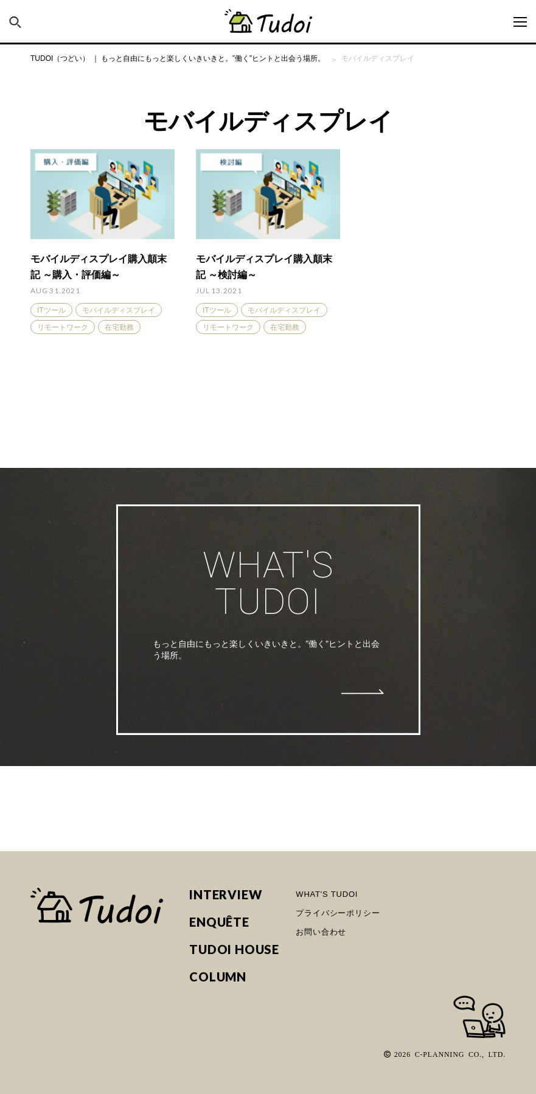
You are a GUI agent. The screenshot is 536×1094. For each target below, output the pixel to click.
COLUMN (217, 977)
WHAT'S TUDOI (327, 894)
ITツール (51, 310)
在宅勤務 (119, 327)
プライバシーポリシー (338, 913)
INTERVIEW (225, 895)
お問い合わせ (321, 931)
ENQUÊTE (219, 922)
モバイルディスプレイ (118, 310)
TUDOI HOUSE (234, 949)
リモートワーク (62, 327)
